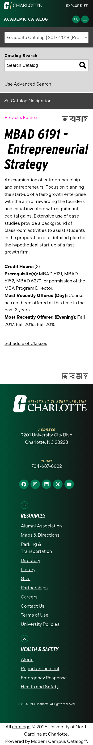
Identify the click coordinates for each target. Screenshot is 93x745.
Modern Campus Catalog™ (59, 741)
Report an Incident (40, 668)
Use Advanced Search (27, 84)
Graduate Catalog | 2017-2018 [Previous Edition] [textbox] (48, 37)
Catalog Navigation (31, 100)
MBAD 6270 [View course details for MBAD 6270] (29, 281)
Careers (29, 597)
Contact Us (32, 606)
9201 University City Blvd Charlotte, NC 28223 (46, 438)
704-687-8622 (46, 466)
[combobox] (46, 37)
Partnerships (34, 587)
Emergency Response (44, 678)
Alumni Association (41, 526)
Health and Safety (40, 687)
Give (25, 578)
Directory (30, 560)
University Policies (40, 624)
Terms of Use (34, 615)
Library (28, 569)
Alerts (27, 659)
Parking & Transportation (36, 548)
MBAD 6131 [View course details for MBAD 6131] (50, 274)
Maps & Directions (40, 535)
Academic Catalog (26, 19)
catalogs (21, 726)
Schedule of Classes (25, 343)
